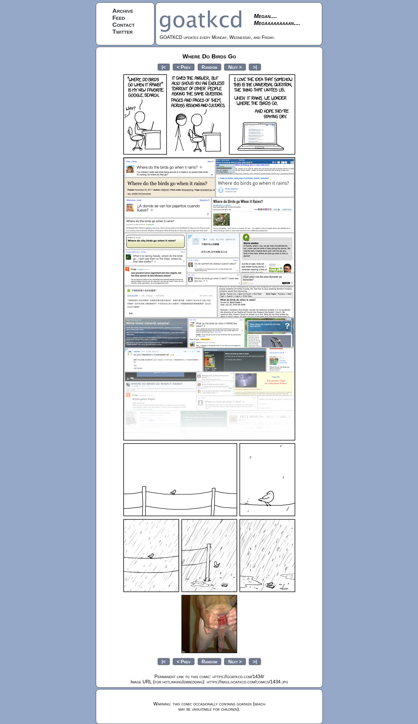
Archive (122, 10)
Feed (118, 17)
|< (164, 66)
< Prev (183, 66)
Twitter (122, 31)
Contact (123, 24)
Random (209, 66)
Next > (235, 66)
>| (255, 66)
